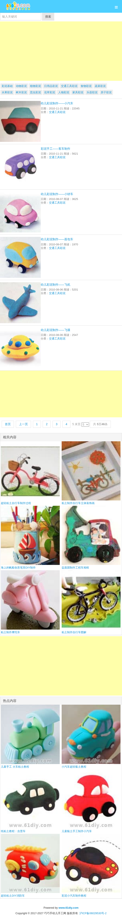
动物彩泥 (21, 86)
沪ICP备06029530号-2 (93, 913)
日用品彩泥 (51, 86)
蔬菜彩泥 (100, 86)
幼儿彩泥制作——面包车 (57, 239)
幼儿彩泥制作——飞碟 (55, 330)
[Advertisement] (61, 51)
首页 (8, 424)
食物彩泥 (86, 86)
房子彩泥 (106, 92)
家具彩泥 (77, 92)
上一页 (23, 424)
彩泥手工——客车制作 (55, 148)
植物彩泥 (35, 86)
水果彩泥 (7, 92)
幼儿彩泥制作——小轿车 (57, 194)
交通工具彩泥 (69, 86)
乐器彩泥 (92, 92)
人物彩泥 (63, 92)
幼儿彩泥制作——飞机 (55, 284)
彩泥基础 (7, 86)
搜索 (48, 16)
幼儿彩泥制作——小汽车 (57, 103)
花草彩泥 (49, 92)
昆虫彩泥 (35, 92)
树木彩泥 (21, 92)
